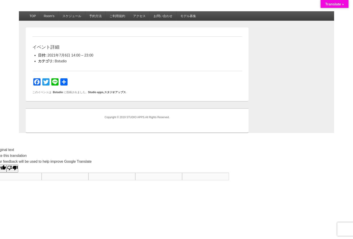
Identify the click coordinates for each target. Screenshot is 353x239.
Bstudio (61, 61)
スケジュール (71, 16)
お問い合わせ (163, 16)
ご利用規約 (117, 16)
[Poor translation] (12, 169)
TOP (32, 16)
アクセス (139, 16)
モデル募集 (188, 16)
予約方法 (95, 16)
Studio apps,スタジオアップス (107, 92)
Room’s (49, 16)
